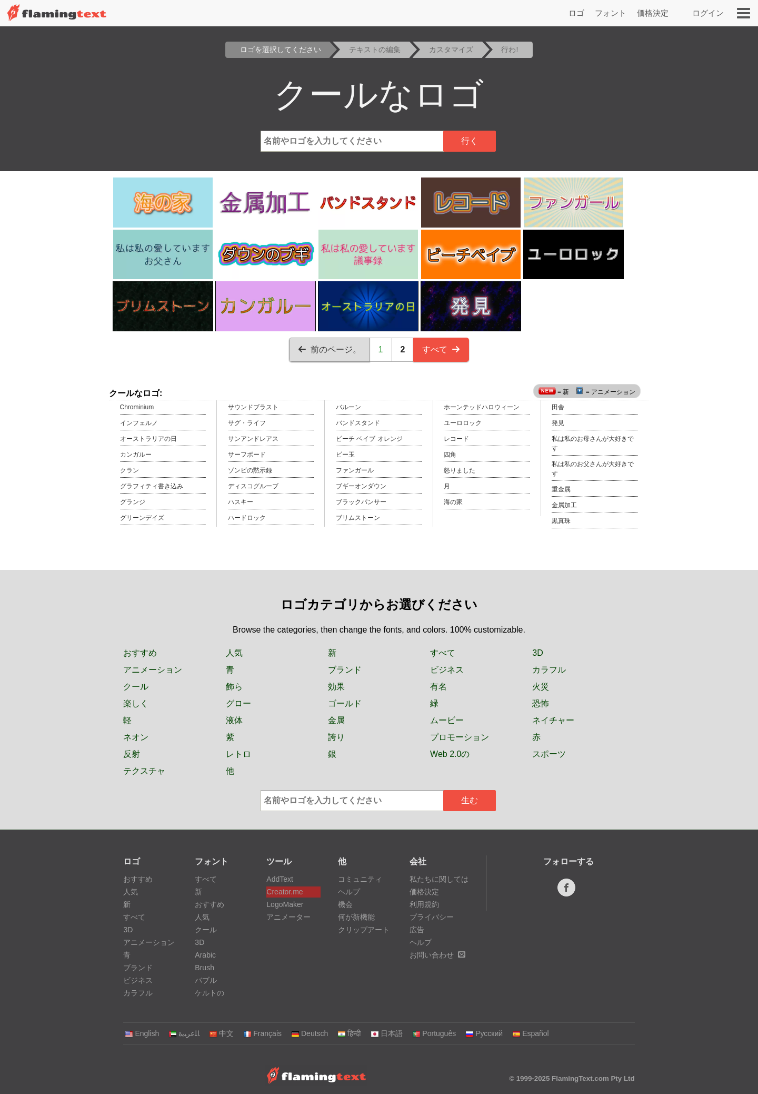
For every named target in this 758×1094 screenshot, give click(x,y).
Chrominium (137, 407)
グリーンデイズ (142, 517)
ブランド (345, 669)
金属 (336, 720)
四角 (450, 454)
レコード (456, 438)
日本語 (387, 1033)
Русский (484, 1033)
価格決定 (653, 12)
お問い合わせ (437, 955)
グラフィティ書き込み (151, 486)
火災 (540, 686)
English (142, 1033)
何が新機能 (356, 917)
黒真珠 (561, 521)
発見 (558, 423)
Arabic (205, 955)
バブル (206, 980)
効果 (336, 686)
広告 (417, 929)
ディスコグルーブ (253, 486)
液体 (234, 720)
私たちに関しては (439, 879)
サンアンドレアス (253, 438)
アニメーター (288, 917)
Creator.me (284, 892)
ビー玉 (345, 454)
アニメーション (152, 669)
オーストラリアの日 (148, 438)
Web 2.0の (450, 754)
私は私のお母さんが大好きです (593, 443)
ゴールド (345, 703)
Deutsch (309, 1033)
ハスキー (240, 502)
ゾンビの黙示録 (250, 470)
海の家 (453, 502)
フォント (610, 12)
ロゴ (576, 12)
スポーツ (549, 754)
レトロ (238, 754)
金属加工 (564, 505)
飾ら (234, 686)
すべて (441, 349)
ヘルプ (349, 892)
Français (262, 1033)
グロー (238, 703)
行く (469, 140)
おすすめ (140, 652)
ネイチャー (553, 720)
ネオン (135, 737)
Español (530, 1033)
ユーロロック (463, 423)
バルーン (348, 407)
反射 (131, 754)
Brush (204, 967)
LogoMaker (284, 904)
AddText (279, 879)
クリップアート (364, 929)
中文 (221, 1033)
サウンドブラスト (253, 407)
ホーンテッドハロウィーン (482, 407)
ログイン (708, 12)
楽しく (135, 703)
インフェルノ (139, 423)
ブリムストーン (358, 517)
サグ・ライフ (247, 423)
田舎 (558, 407)
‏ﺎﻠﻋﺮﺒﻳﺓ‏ (184, 1033)
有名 (438, 686)
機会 (345, 904)
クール (135, 686)
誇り (336, 737)
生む (469, 800)
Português (434, 1033)
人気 (234, 652)
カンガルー (136, 454)
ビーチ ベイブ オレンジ (369, 438)
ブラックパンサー (361, 502)
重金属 (561, 489)
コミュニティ (360, 879)
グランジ (132, 502)
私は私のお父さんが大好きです (593, 468)
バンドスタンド (358, 423)
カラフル (549, 669)
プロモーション (459, 737)
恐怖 (540, 703)
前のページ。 (329, 349)
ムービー (447, 720)
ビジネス (447, 669)
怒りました (459, 470)
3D (537, 652)
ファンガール (355, 470)
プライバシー (432, 917)
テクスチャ (144, 770)
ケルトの (209, 993)
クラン (129, 470)
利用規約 (424, 904)
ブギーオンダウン (361, 486)
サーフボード (247, 454)
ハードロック (247, 517)
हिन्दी (349, 1033)
